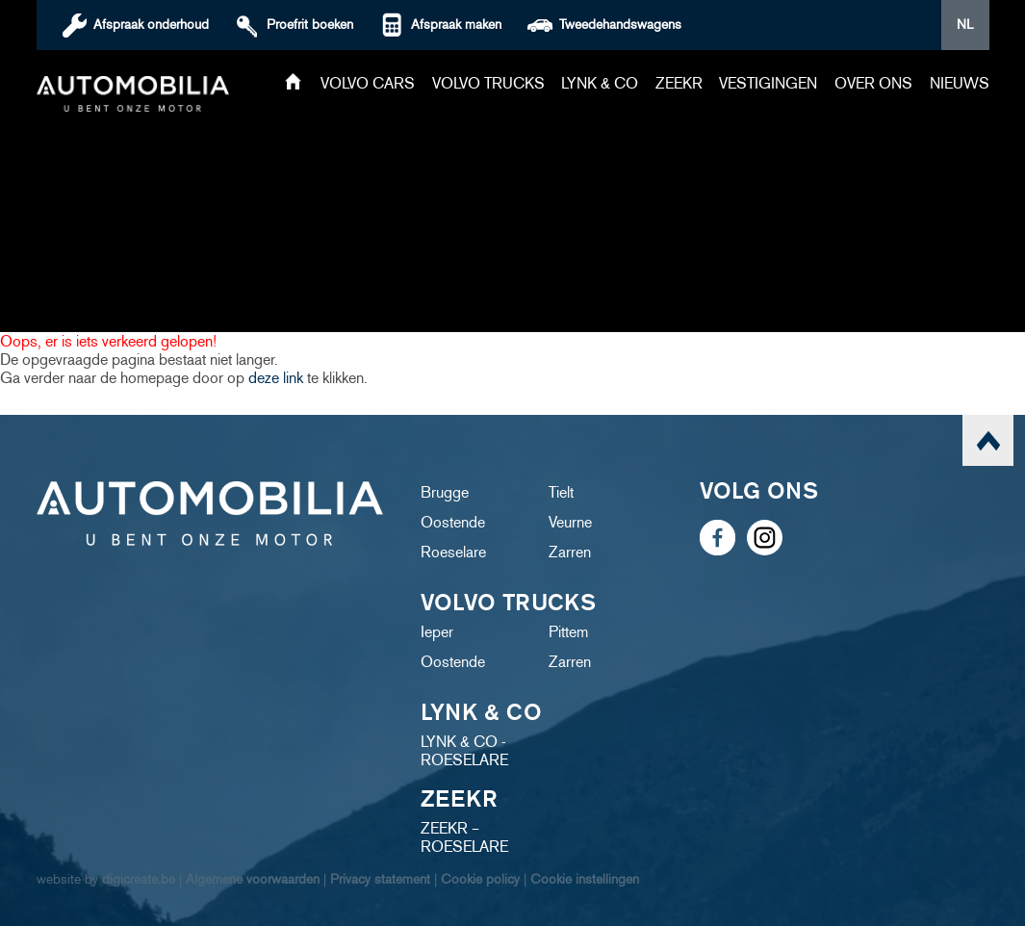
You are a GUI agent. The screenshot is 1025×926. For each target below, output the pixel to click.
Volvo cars (367, 83)
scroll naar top (987, 440)
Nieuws (959, 83)
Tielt (561, 492)
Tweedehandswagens (620, 24)
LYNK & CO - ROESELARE (464, 751)
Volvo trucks (488, 83)
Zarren (570, 552)
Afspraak (151, 24)
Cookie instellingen (584, 879)
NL (965, 24)
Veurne (570, 522)
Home (293, 83)
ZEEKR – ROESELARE (464, 837)
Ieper (437, 632)
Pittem (568, 632)
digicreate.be (138, 879)
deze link (275, 378)
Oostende (453, 522)
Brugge (445, 492)
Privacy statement (380, 879)
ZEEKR (679, 83)
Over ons (873, 83)
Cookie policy (480, 879)
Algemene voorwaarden (253, 879)
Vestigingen (768, 83)
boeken (310, 24)
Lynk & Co (599, 83)
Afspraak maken (456, 24)
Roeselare (453, 552)
